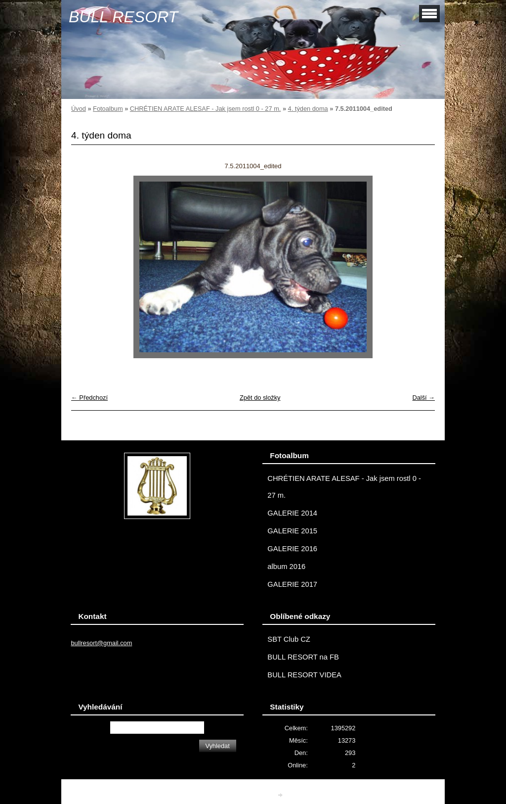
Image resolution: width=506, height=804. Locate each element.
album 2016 (286, 566)
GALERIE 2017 (292, 584)
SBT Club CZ (288, 639)
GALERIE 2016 (292, 549)
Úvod (78, 108)
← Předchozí (89, 397)
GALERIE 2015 (292, 531)
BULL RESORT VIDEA (304, 675)
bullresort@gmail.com (101, 643)
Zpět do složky (260, 397)
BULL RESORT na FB (303, 657)
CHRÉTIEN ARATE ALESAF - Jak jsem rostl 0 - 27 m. (205, 108)
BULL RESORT (123, 17)
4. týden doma (308, 108)
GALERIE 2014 (292, 513)
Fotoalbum (108, 108)
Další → (423, 397)
